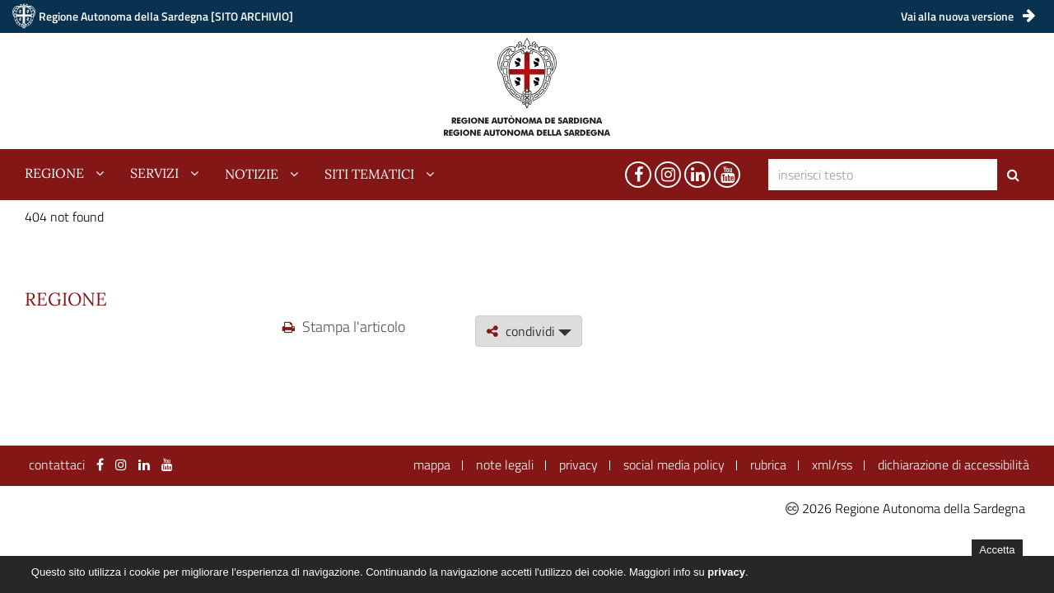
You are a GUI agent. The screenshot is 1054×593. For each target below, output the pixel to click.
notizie (251, 174)
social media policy (674, 464)
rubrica (768, 464)
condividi (528, 331)
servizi (154, 174)
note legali (505, 464)
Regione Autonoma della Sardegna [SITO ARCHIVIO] (166, 16)
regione (54, 174)
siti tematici (369, 174)
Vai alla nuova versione (968, 16)
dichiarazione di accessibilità (953, 464)
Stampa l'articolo (343, 326)
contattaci (57, 464)
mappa (431, 464)
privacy (578, 464)
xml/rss (832, 464)
